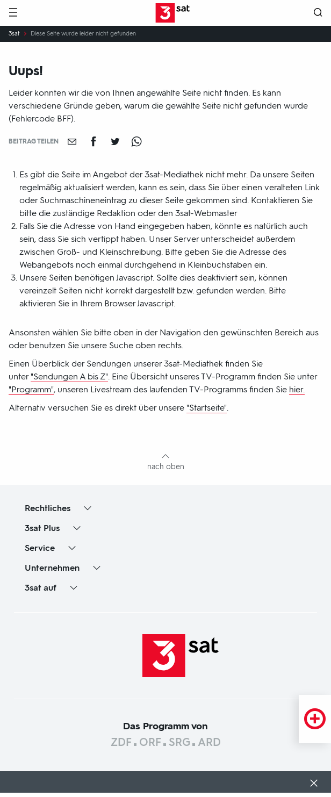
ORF (150, 742)
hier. (297, 389)
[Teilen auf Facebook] (93, 141)
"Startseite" (206, 408)
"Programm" (31, 389)
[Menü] (13, 13)
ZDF (121, 742)
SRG (179, 742)
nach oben (165, 466)
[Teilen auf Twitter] (115, 141)
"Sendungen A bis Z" (69, 376)
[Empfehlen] (72, 141)
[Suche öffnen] (318, 13)
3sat (14, 34)
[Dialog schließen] (314, 784)
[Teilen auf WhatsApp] (136, 141)
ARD (209, 742)
